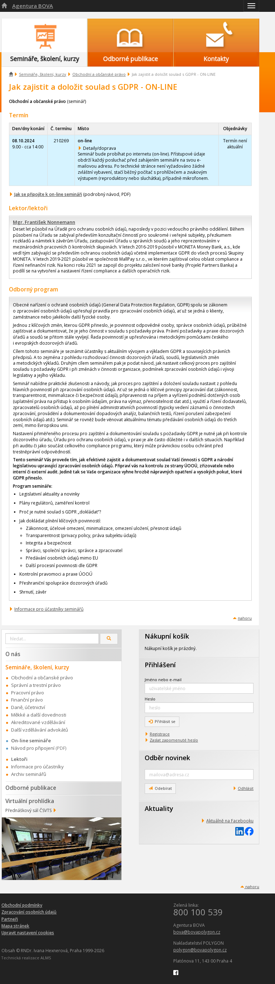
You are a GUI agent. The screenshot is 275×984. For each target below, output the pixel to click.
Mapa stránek (15, 926)
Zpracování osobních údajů (29, 912)
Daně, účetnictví (28, 707)
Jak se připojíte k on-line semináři (48, 194)
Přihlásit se (162, 721)
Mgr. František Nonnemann (44, 222)
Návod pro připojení (32, 748)
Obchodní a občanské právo (99, 74)
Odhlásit (246, 788)
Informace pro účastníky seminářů (48, 609)
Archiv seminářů (28, 774)
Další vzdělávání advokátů (39, 730)
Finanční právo (27, 700)
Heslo (150, 699)
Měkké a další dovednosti (38, 715)
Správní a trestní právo (36, 685)
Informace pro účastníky (37, 766)
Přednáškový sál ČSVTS (28, 810)
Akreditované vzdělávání (38, 722)
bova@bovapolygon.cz (196, 932)
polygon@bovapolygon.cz (200, 950)
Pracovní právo (27, 692)
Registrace (160, 734)
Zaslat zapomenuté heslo (174, 740)
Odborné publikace (30, 787)
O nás (12, 654)
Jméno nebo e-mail (163, 679)
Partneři (9, 919)
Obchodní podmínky (21, 905)
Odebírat (160, 788)
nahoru (245, 618)
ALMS (45, 957)
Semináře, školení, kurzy (42, 74)
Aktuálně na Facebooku (230, 821)
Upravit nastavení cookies (27, 933)
